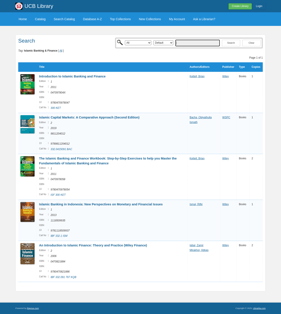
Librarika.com (259, 308)
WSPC (226, 117)
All (60, 50)
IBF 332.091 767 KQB (63, 277)
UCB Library (39, 6)
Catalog (40, 19)
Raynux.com (33, 308)
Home (23, 19)
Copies (256, 66)
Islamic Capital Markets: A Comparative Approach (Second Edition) (89, 117)
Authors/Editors (200, 66)
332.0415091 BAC (61, 149)
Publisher (228, 66)
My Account (177, 19)
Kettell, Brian (197, 76)
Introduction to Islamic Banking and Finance (72, 76)
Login (259, 6)
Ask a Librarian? (204, 19)
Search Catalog (64, 19)
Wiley (225, 76)
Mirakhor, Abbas (199, 250)
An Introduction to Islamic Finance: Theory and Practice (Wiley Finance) (93, 245)
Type (242, 66)
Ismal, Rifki (196, 204)
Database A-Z (92, 19)
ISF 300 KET (57, 194)
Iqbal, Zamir (197, 245)
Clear (251, 42)
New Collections (150, 19)
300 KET (55, 107)
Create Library (240, 6)
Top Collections (120, 19)
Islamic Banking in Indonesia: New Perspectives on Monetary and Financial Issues (101, 204)
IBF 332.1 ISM (58, 235)
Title (41, 66)
